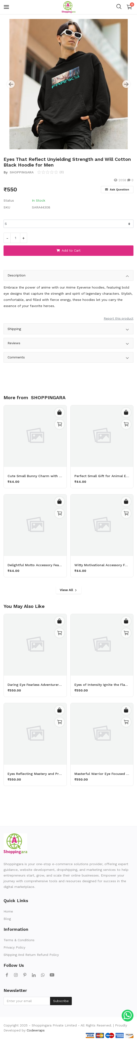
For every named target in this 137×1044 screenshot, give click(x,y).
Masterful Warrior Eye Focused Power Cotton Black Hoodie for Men (102, 774)
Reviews (68, 344)
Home (8, 911)
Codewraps (36, 1030)
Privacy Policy (14, 947)
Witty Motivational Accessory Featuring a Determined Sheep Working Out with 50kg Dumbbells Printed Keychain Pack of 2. (102, 565)
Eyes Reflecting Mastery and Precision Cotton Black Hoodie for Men (35, 774)
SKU (7, 207)
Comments (68, 358)
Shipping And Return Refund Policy (31, 955)
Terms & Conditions (19, 940)
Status (9, 200)
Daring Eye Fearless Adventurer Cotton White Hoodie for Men (35, 685)
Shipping (68, 329)
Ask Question (117, 189)
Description (68, 276)
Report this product (118, 318)
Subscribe (61, 1001)
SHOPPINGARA (21, 172)
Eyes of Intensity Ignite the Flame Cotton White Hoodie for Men (102, 685)
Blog (7, 919)
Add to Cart (68, 250)
